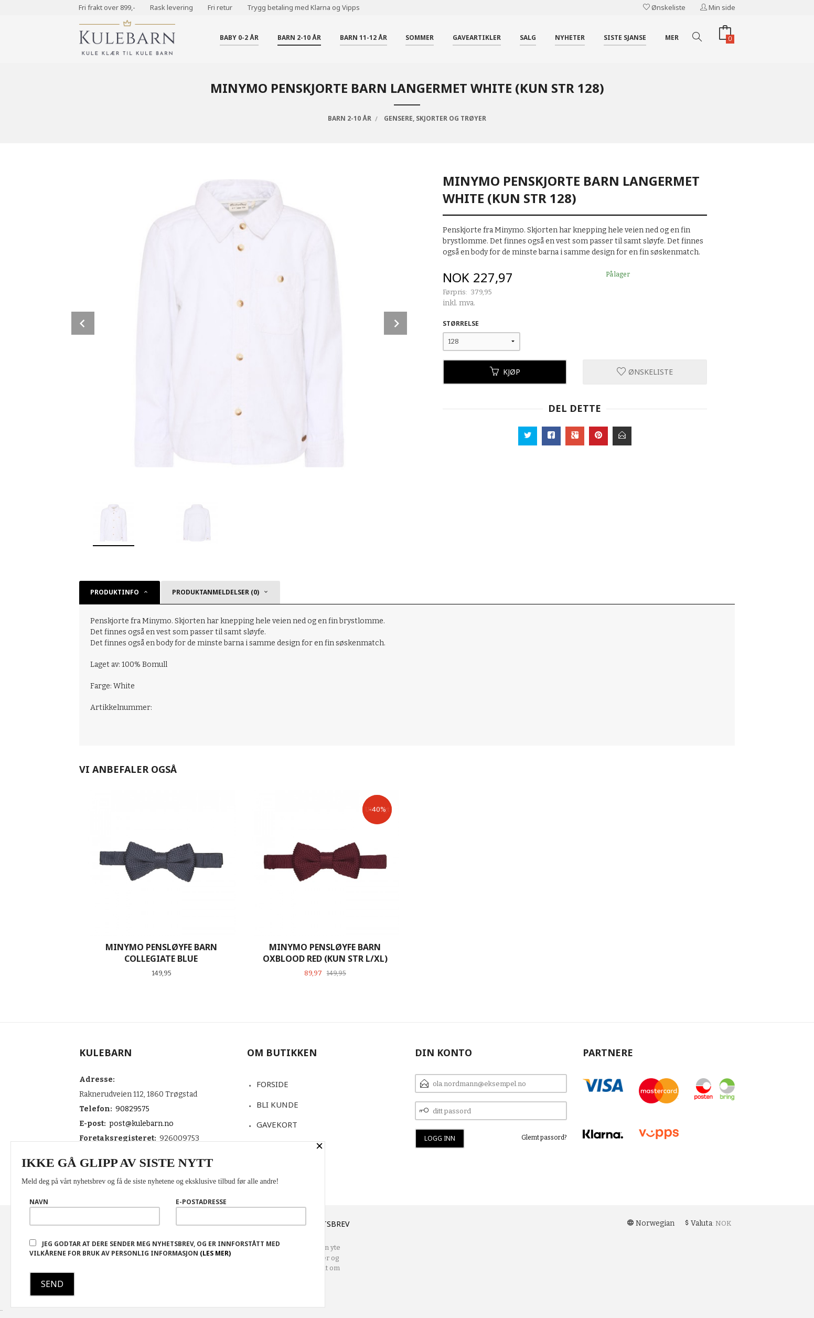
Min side (717, 7)
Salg (528, 37)
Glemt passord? (544, 1137)
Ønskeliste (664, 7)
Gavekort (276, 1124)
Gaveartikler (477, 37)
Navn (94, 1211)
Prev (82, 323)
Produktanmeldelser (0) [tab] (215, 592)
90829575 (132, 1108)
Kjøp (505, 372)
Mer (672, 37)
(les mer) (215, 1253)
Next (395, 323)
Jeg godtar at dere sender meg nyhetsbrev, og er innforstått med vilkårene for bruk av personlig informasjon (154, 1248)
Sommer (419, 37)
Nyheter (570, 37)
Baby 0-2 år (239, 37)
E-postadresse (241, 1211)
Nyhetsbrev (326, 1224)
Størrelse (461, 323)
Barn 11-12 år (363, 37)
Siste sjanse (625, 37)
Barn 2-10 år (299, 37)
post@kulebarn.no (141, 1123)
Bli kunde (277, 1104)
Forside (272, 1084)
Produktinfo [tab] (114, 592)
